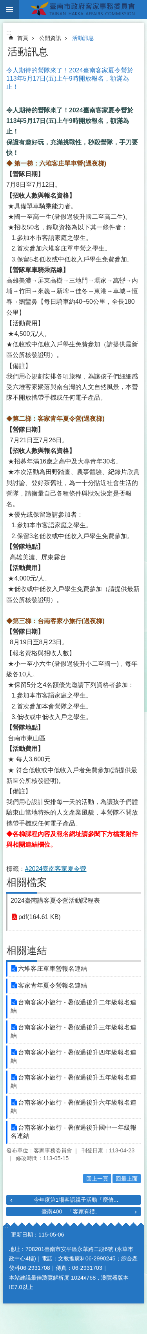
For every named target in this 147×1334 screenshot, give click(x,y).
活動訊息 (83, 38)
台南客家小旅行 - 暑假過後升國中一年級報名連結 (73, 1131)
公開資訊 (50, 38)
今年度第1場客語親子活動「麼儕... (76, 1200)
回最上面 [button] (127, 1178)
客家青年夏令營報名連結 (52, 985)
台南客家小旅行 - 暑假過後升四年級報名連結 (73, 1056)
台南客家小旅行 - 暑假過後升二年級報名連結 (73, 1006)
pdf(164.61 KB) (39, 917)
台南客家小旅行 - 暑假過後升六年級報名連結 (73, 1106)
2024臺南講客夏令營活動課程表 (55, 900)
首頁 (22, 38)
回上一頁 (97, 1178)
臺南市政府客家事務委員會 (83, 9)
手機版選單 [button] (9, 9)
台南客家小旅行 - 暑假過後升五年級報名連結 (73, 1081)
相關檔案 (26, 882)
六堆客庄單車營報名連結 (52, 968)
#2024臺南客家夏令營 (56, 868)
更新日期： (24, 1234)
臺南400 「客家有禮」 (71, 1211)
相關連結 (26, 950)
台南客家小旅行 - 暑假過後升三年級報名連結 (73, 1031)
